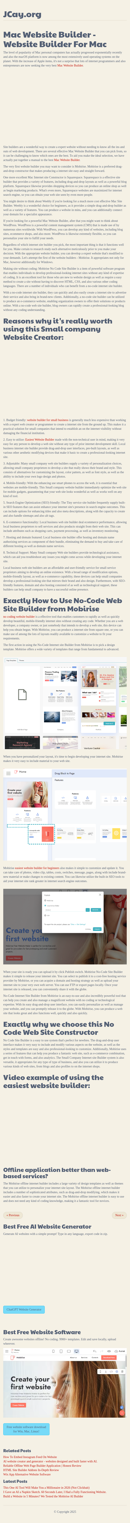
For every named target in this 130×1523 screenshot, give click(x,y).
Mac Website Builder (70, 65)
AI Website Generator (60, 1226)
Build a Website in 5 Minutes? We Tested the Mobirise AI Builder (43, 1496)
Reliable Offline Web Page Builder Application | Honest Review (42, 1465)
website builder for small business (48, 420)
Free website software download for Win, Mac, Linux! (26, 1429)
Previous (13, 1215)
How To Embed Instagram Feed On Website (30, 1457)
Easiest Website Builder (39, 439)
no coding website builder (19, 616)
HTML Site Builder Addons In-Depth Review (31, 1470)
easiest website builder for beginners (37, 868)
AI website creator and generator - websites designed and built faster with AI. (50, 1461)
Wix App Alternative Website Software (27, 1474)
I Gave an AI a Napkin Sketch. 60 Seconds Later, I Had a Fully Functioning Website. (55, 1492)
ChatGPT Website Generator (24, 1309)
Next (119, 1215)
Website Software (55, 1332)
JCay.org (22, 13)
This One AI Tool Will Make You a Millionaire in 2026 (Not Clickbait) (46, 1487)
